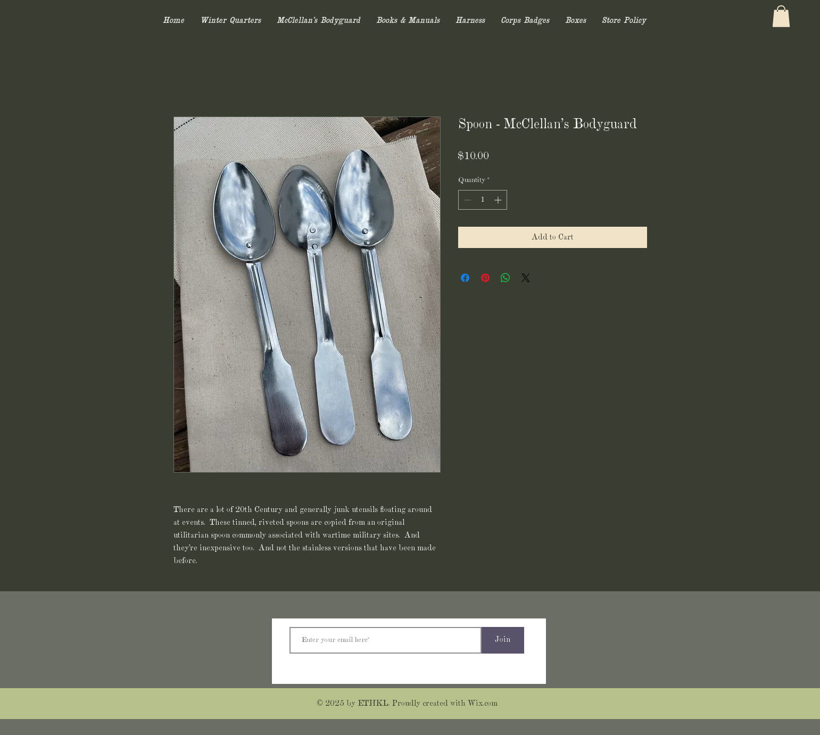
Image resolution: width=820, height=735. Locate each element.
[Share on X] (525, 277)
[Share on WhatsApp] (505, 277)
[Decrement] (466, 200)
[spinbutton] (482, 200)
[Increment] (499, 200)
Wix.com (483, 703)
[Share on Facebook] (465, 277)
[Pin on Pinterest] (485, 277)
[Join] (503, 640)
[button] (781, 16)
